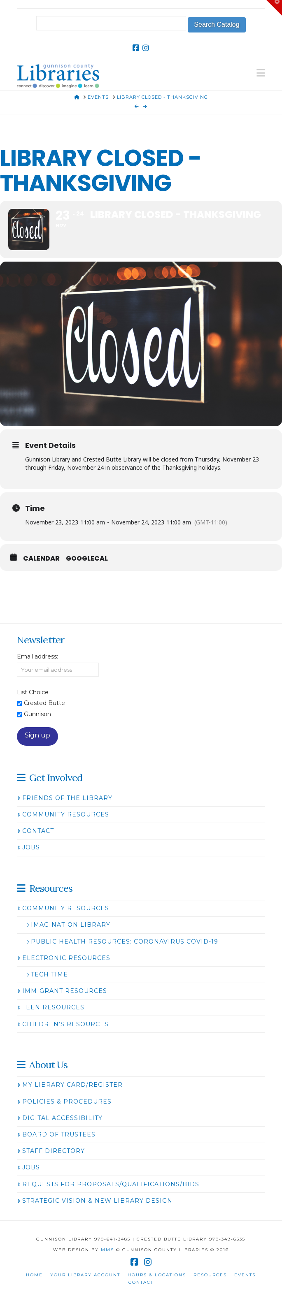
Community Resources (63, 814)
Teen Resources (50, 1007)
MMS (107, 1249)
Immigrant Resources (62, 991)
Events (245, 1275)
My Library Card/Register (70, 1084)
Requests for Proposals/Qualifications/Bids (108, 1184)
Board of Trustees (56, 1134)
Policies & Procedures (64, 1101)
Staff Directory (51, 1151)
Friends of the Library (64, 798)
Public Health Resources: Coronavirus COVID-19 (122, 941)
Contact (35, 831)
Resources (210, 1275)
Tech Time (47, 974)
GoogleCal (87, 558)
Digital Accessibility (60, 1118)
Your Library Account (85, 1275)
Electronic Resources (63, 958)
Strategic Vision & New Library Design (94, 1200)
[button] (260, 73)
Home (34, 1275)
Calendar (41, 558)
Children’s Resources (63, 1024)
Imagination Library (68, 924)
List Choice (33, 692)
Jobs (28, 847)
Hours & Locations (157, 1275)
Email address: (37, 656)
